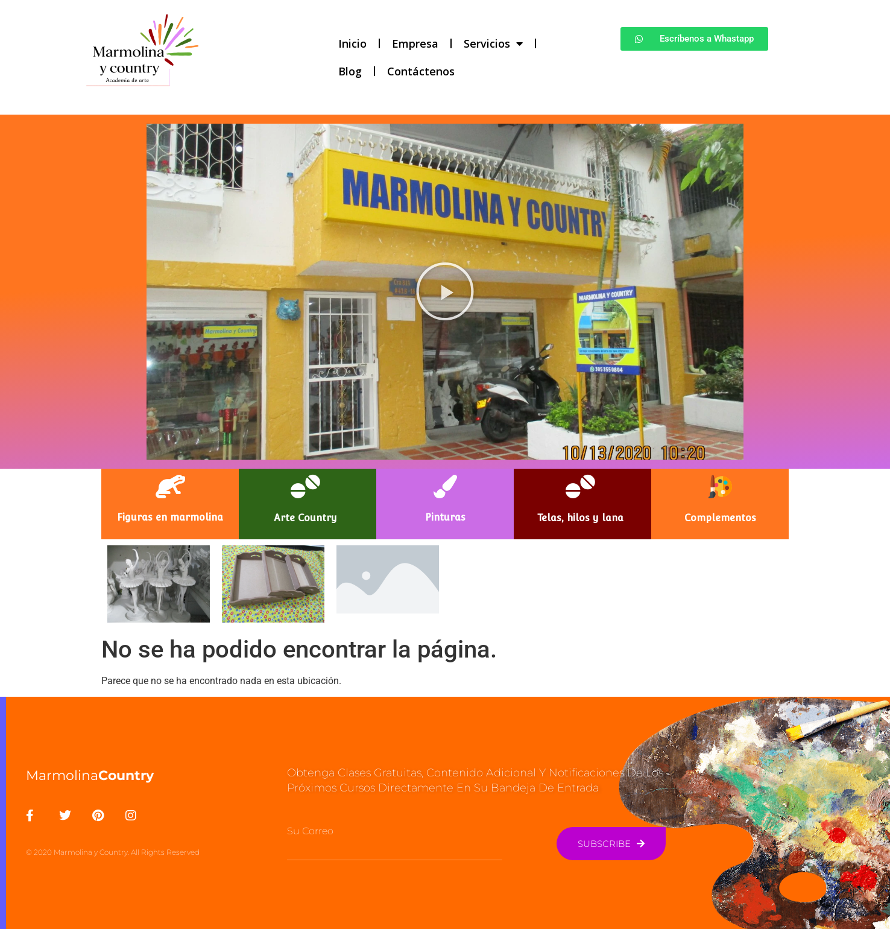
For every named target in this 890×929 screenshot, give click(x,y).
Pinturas (445, 517)
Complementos (720, 518)
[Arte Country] (305, 486)
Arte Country (305, 518)
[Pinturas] (445, 486)
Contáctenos (421, 71)
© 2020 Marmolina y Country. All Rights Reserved (113, 852)
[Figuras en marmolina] (170, 486)
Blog (350, 71)
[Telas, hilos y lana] (580, 486)
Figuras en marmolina (170, 517)
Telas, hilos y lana (580, 518)
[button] (445, 291)
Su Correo (310, 831)
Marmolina (90, 775)
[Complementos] (720, 486)
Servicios (493, 43)
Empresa (415, 43)
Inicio (352, 43)
